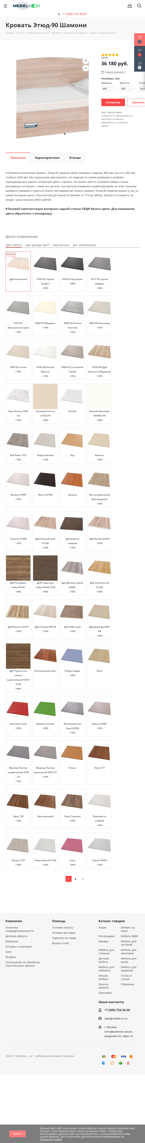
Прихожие (105, 992)
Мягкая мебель (103, 977)
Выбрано (10, 254)
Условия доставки (63, 932)
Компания (14, 921)
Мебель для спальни (106, 951)
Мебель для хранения (128, 968)
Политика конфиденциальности (20, 929)
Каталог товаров (111, 921)
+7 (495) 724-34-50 (75, 13)
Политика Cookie (51, 1139)
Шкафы (103, 941)
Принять (17, 1133)
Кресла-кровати (103, 986)
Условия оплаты (62, 927)
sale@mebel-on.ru (115, 1018)
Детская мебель (103, 960)
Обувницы (127, 984)
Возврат (11, 957)
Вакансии (12, 941)
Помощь (59, 921)
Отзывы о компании (19, 946)
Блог (9, 951)
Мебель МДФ (129, 936)
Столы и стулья (126, 977)
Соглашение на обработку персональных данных (23, 964)
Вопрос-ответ (61, 943)
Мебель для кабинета (106, 968)
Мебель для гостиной (128, 943)
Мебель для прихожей (128, 951)
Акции (102, 927)
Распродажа (106, 936)
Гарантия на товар (64, 938)
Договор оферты (16, 936)
